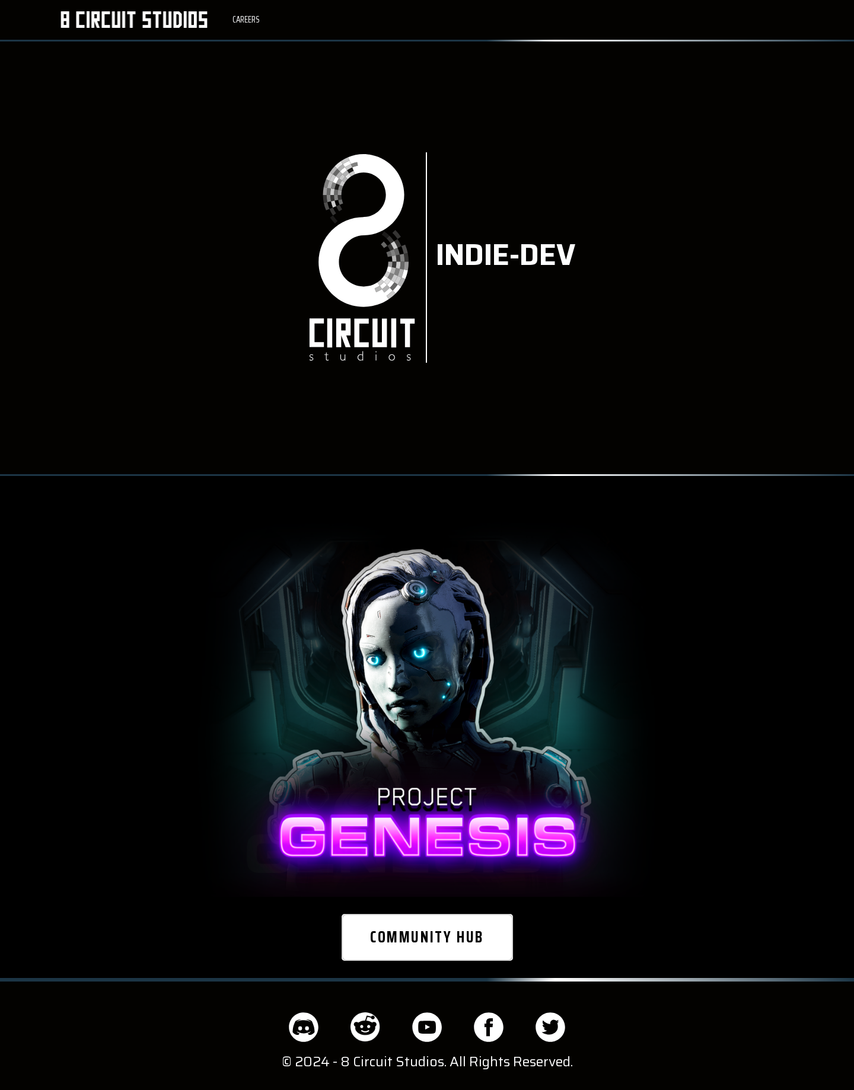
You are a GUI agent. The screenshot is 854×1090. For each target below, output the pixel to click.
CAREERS (246, 19)
